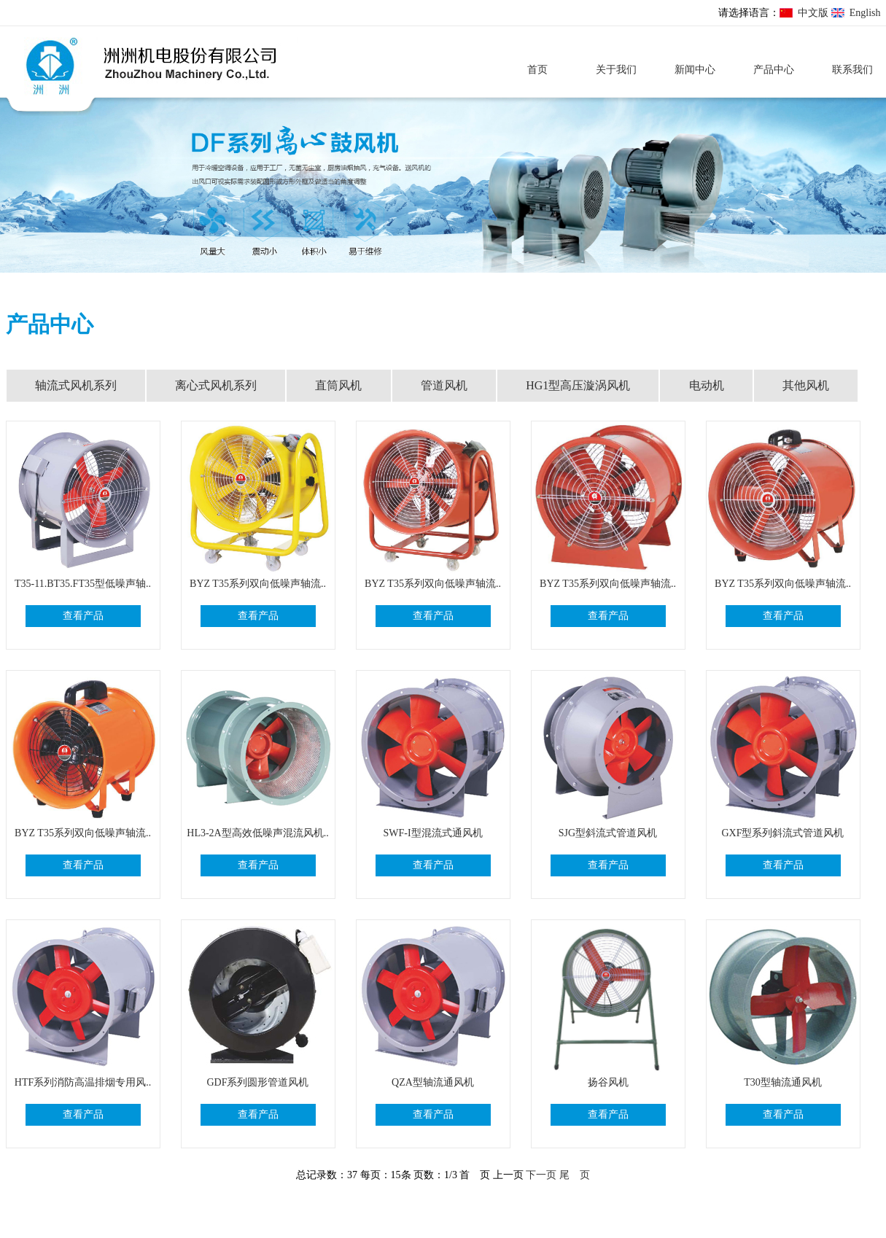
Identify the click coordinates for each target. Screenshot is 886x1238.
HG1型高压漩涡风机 (578, 385)
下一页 (541, 1174)
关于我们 (616, 69)
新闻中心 (695, 69)
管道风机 (444, 385)
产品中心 (773, 69)
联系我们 (852, 69)
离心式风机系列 (216, 385)
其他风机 (805, 385)
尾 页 (574, 1174)
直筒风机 (338, 385)
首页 (537, 69)
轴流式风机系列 (76, 385)
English (865, 12)
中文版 (813, 12)
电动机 (706, 385)
